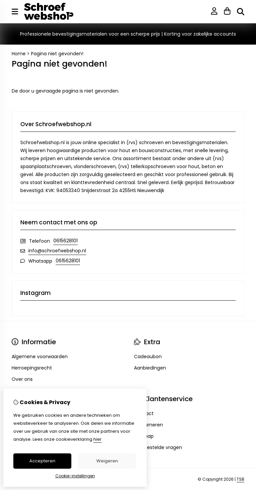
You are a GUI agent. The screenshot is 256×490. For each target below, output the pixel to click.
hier (97, 439)
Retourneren (148, 424)
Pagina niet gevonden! (57, 53)
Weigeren (107, 461)
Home (19, 53)
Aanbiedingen (150, 368)
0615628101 (65, 240)
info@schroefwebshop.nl (57, 250)
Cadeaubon (148, 356)
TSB (240, 479)
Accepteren (42, 461)
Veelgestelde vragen (158, 447)
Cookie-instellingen (75, 476)
